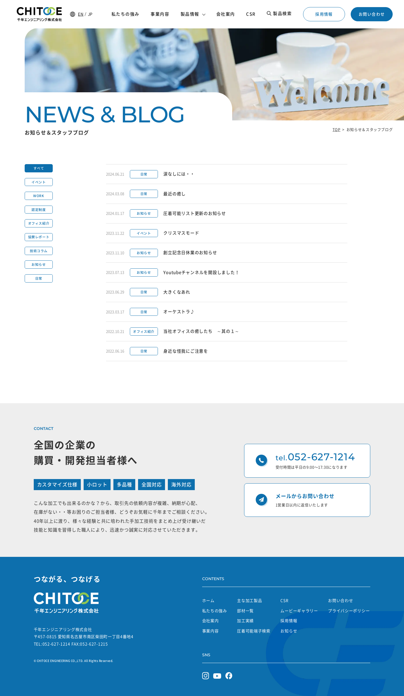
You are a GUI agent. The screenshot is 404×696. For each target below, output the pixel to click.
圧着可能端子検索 (253, 631)
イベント (38, 182)
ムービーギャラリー (299, 610)
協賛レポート (39, 236)
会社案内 (210, 620)
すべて (38, 168)
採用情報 (324, 14)
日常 (38, 278)
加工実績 (245, 620)
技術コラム (39, 250)
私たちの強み (214, 610)
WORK (38, 195)
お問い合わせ (372, 14)
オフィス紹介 (39, 223)
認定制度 (38, 209)
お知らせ (38, 264)
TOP (336, 129)
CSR (284, 600)
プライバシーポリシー (349, 610)
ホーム (208, 600)
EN (80, 14)
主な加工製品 (249, 600)
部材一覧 (245, 610)
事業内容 (210, 631)
